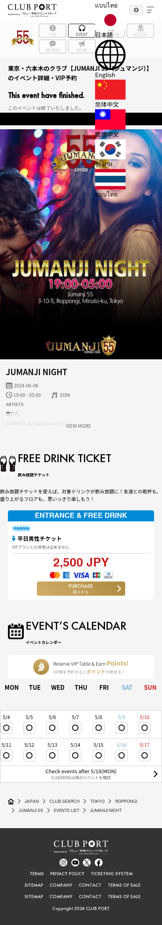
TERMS (37, 873)
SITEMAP (34, 885)
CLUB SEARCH (65, 801)
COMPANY (61, 885)
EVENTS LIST (66, 810)
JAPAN (32, 801)
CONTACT (90, 885)
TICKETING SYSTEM (112, 873)
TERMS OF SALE (124, 885)
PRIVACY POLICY (67, 873)
